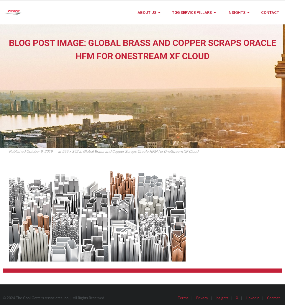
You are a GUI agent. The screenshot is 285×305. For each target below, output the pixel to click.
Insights (222, 297)
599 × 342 (70, 151)
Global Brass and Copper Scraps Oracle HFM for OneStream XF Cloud (140, 151)
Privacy (202, 297)
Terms (183, 297)
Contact (273, 297)
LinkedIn (252, 297)
